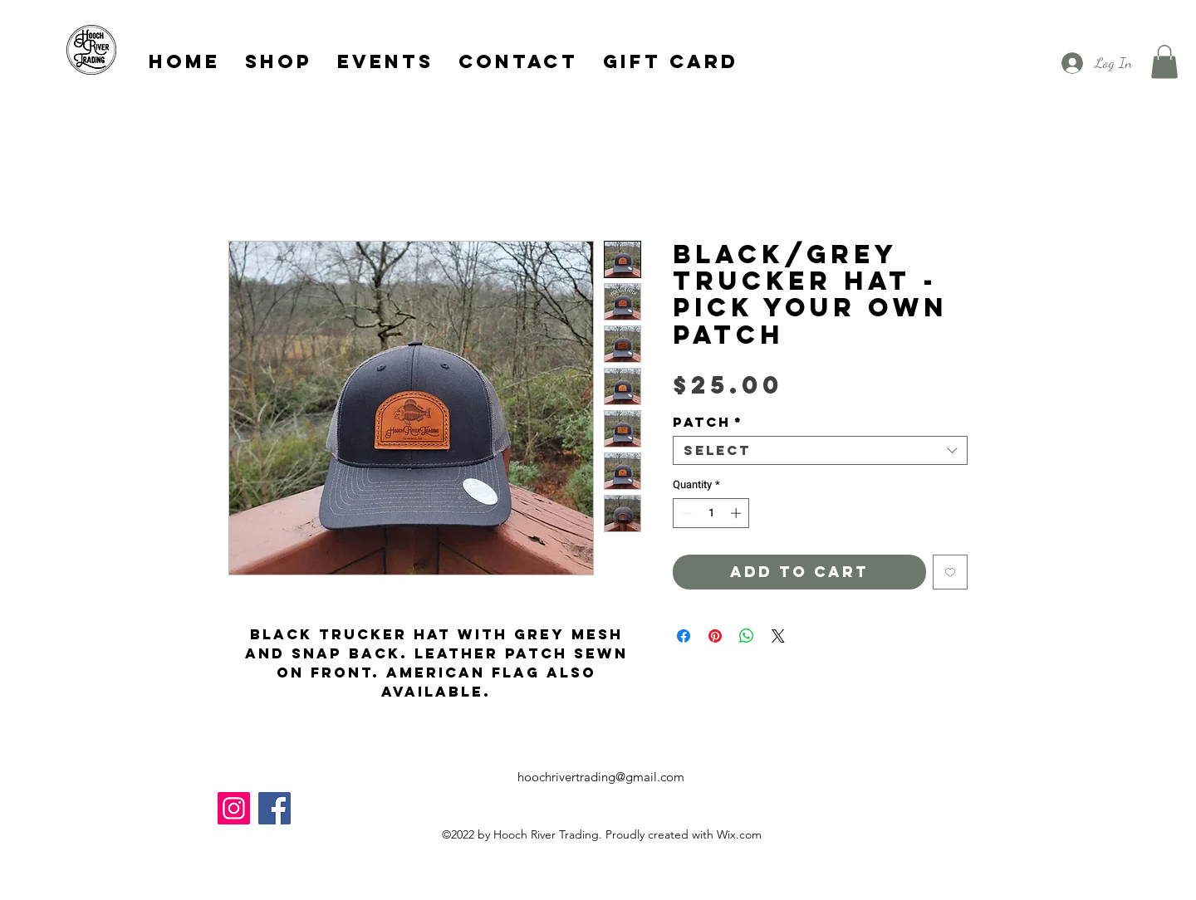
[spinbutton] (711, 513)
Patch (708, 422)
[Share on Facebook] (684, 636)
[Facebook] (274, 808)
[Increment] (738, 513)
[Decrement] (685, 513)
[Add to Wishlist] (950, 572)
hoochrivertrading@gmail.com (600, 777)
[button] (1164, 62)
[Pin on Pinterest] (715, 636)
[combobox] (820, 450)
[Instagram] (234, 808)
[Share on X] (778, 636)
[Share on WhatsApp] (747, 636)
